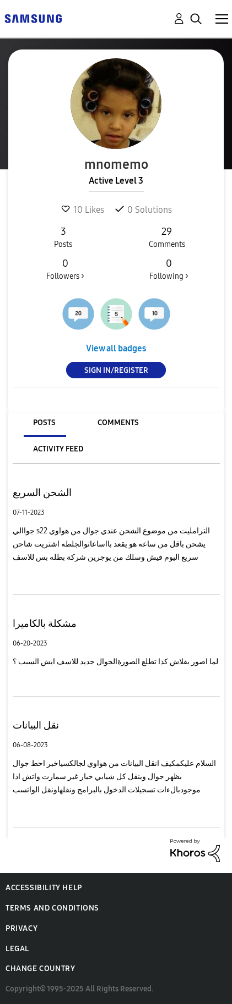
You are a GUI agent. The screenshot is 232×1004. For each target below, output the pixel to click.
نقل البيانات (36, 725)
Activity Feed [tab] (58, 449)
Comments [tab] (118, 422)
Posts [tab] (44, 422)
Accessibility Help (44, 887)
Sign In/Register (116, 370)
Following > (169, 269)
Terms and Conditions (52, 908)
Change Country (40, 968)
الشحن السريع (42, 493)
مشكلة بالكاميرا (45, 623)
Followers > (65, 269)
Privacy (21, 928)
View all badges (116, 348)
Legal (17, 948)
